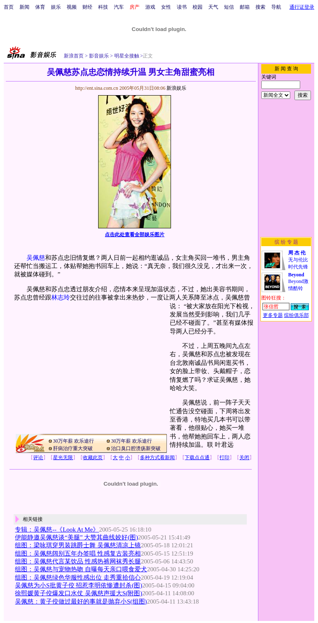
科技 (103, 7)
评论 (38, 457)
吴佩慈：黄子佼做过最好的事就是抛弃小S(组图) (81, 601)
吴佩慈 (35, 257)
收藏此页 (93, 457)
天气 (213, 7)
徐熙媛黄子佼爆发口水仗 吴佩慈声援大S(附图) (78, 593)
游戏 (150, 7)
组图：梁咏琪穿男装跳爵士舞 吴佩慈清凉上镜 (78, 545)
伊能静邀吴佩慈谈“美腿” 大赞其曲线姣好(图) (76, 537)
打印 (224, 457)
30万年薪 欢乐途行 (73, 441)
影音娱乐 (99, 56)
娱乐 (56, 7)
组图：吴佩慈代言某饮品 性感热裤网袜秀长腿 (78, 561)
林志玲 (60, 297)
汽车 (119, 7)
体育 (40, 7)
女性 (166, 7)
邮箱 (245, 7)
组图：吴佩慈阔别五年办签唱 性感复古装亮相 (78, 553)
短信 (229, 7)
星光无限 (63, 457)
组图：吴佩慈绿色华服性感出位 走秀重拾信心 (78, 577)
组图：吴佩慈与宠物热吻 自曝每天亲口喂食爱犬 (81, 569)
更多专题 (273, 315)
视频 (72, 7)
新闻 (24, 7)
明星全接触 (126, 56)
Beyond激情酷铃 (298, 281)
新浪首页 (74, 56)
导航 (276, 7)
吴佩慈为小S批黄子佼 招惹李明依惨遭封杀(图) (78, 585)
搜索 (260, 7)
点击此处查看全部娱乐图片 (134, 234)
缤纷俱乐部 (296, 315)
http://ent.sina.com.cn (97, 88)
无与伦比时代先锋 (298, 260)
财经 (87, 7)
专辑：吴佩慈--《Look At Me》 (57, 529)
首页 (9, 7)
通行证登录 (301, 7)
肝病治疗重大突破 (73, 448)
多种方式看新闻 (157, 457)
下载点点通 (197, 457)
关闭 (244, 457)
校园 (197, 7)
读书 (182, 7)
